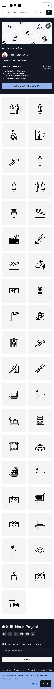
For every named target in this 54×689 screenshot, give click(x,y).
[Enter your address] (27, 650)
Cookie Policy (30, 675)
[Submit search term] (49, 12)
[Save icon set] (48, 26)
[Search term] (28, 12)
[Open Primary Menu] (4, 5)
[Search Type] (6, 12)
